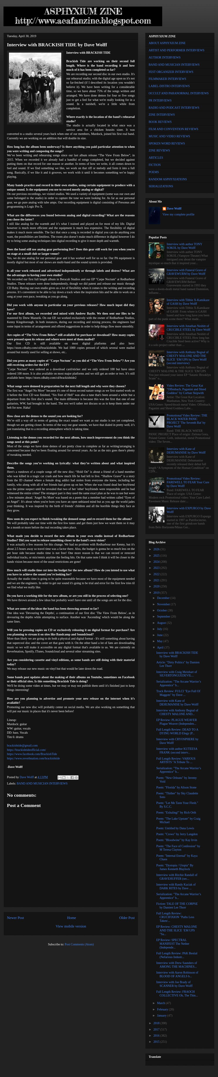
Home (71, 918)
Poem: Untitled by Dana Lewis (175, 828)
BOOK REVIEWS (160, 122)
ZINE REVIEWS (159, 150)
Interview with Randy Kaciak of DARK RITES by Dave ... (176, 886)
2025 (156, 555)
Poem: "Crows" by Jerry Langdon (177, 834)
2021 (156, 580)
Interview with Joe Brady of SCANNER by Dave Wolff (174, 984)
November (164, 604)
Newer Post (15, 918)
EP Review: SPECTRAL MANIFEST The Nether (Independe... (172, 943)
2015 (156, 1041)
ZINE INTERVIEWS (162, 114)
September (164, 616)
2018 (156, 1023)
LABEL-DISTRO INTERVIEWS (169, 86)
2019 (156, 592)
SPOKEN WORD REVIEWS (167, 143)
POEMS (154, 172)
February (163, 1009)
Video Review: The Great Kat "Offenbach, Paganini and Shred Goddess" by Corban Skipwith (186, 389)
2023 (156, 567)
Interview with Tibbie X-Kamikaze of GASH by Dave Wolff (188, 301)
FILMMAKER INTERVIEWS (167, 79)
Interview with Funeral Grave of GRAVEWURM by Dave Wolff (186, 271)
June (160, 635)
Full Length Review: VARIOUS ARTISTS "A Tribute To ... (176, 760)
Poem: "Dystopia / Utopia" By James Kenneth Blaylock (174, 867)
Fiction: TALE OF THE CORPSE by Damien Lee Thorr (177, 905)
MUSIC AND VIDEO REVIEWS (169, 136)
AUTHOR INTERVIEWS (165, 57)
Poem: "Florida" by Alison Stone (176, 787)
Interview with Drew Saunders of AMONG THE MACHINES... (176, 964)
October (162, 610)
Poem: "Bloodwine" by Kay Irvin (176, 840)
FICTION (155, 165)
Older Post (127, 918)
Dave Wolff (174, 208)
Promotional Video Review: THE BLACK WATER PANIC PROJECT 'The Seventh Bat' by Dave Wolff (187, 421)
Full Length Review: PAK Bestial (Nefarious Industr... (176, 955)
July (160, 629)
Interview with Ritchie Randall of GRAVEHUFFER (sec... (176, 876)
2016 (156, 1035)
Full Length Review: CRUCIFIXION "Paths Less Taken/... (175, 917)
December (163, 598)
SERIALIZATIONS (161, 186)
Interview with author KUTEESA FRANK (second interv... (176, 750)
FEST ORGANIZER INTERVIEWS (171, 72)
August (162, 623)
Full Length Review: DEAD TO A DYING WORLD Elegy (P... (177, 731)
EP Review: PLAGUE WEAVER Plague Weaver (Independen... (176, 721)
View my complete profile (179, 214)
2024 (156, 561)
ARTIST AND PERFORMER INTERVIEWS (176, 50)
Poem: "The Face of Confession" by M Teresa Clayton (178, 848)
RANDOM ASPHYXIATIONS (168, 179)
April (160, 647)
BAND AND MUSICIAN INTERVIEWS (42, 783)
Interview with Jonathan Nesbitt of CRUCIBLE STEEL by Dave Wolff (188, 327)
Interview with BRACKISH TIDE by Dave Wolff (177, 654)
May (160, 641)
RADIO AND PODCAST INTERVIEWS (174, 107)
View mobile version (71, 926)
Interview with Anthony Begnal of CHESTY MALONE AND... (177, 712)
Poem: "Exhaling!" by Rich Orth (176, 812)
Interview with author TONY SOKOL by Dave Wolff (184, 246)
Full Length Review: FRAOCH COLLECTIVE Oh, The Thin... (177, 993)
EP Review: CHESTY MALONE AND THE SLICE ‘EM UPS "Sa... (176, 930)
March (161, 1003)
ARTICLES (156, 157)
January (162, 1015)
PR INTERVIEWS (160, 100)
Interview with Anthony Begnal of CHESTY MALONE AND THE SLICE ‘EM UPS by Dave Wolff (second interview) (188, 358)
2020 (156, 586)
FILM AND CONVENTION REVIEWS (173, 129)
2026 (156, 549)
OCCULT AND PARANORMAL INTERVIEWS (179, 93)
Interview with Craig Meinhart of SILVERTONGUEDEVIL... (176, 673)
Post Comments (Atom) (79, 944)
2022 (156, 574)
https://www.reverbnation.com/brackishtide (33, 758)
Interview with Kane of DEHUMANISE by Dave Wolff (186, 450)
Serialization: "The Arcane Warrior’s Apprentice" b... (178, 683)
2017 (156, 1029)
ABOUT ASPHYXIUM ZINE (167, 43)
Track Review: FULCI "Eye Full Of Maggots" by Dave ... (178, 693)
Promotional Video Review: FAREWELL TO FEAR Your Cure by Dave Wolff (188, 482)
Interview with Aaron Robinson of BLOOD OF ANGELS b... (177, 974)
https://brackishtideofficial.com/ (26, 750)
